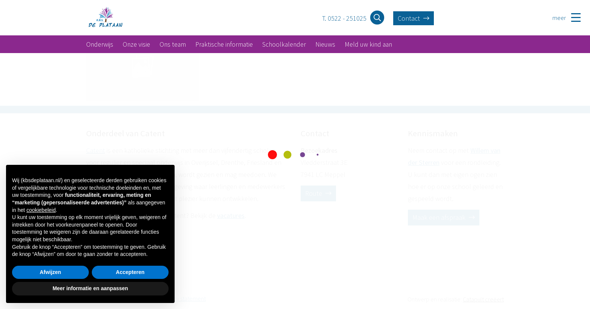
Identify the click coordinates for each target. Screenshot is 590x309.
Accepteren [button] (130, 272)
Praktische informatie (224, 44)
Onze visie (136, 44)
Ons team (173, 44)
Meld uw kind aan (368, 44)
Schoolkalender (284, 44)
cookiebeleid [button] (41, 210)
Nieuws (325, 44)
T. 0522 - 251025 (344, 18)
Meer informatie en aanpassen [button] (90, 288)
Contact (413, 18)
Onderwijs (99, 44)
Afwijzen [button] (50, 272)
